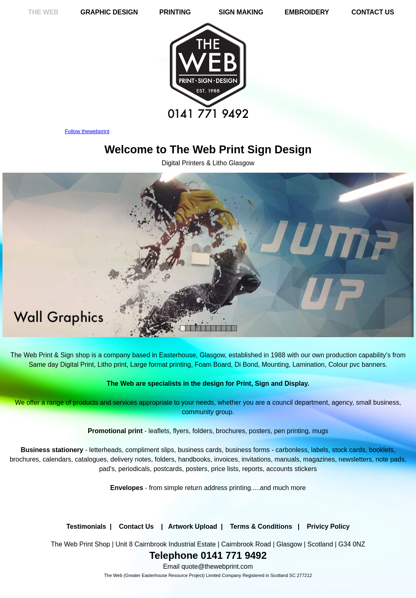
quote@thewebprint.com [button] (217, 566)
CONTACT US (372, 12)
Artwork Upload (192, 526)
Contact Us (136, 526)
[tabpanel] (208, 154)
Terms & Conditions (261, 526)
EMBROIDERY (307, 12)
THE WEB (43, 12)
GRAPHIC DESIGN (109, 12)
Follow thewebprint (87, 131)
